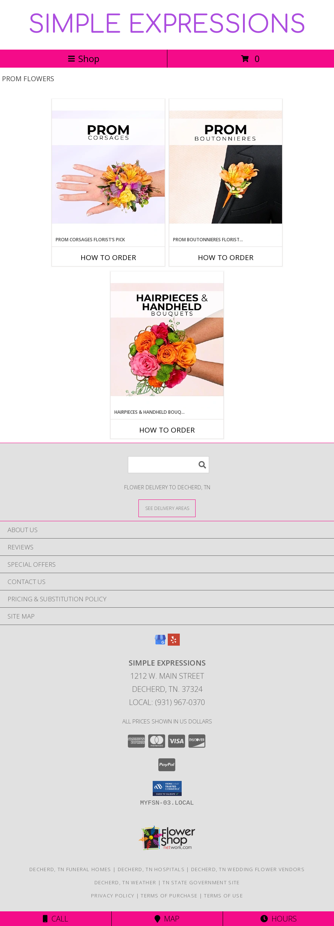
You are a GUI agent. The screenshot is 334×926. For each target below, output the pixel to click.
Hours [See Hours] (278, 919)
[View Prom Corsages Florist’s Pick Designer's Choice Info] (108, 167)
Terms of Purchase (169, 895)
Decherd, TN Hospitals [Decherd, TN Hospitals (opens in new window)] (151, 869)
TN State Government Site (201, 882)
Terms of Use (223, 895)
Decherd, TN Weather (125, 882)
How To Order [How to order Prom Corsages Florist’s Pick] (108, 257)
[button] (167, 788)
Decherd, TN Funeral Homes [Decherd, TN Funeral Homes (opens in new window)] (70, 869)
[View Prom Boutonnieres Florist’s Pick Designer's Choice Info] (225, 167)
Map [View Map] (167, 919)
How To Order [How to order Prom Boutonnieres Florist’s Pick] (226, 257)
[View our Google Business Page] (160, 643)
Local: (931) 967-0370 (167, 702)
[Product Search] (168, 464)
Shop (83, 58)
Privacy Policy (112, 895)
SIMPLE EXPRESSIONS (167, 24)
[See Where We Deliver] (167, 507)
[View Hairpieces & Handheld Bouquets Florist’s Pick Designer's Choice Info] (167, 340)
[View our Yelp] (174, 643)
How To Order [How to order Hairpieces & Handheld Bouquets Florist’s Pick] (167, 430)
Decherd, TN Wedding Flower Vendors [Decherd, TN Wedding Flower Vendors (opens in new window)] (248, 869)
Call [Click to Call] (55, 919)
